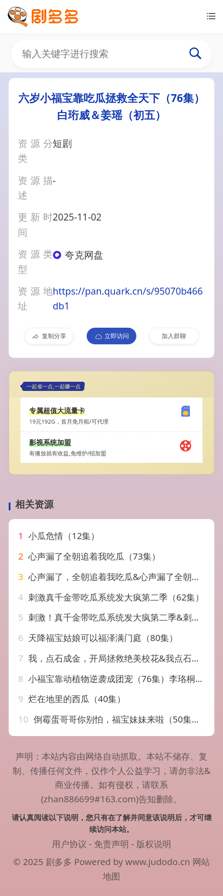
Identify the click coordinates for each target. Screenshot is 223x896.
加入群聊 (174, 336)
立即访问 (112, 336)
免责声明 (111, 844)
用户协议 (69, 844)
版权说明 (153, 844)
